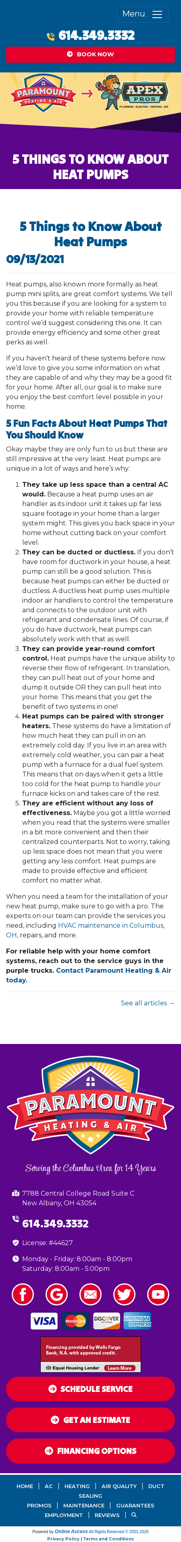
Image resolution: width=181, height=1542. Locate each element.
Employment (64, 1515)
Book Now (90, 54)
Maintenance (83, 1506)
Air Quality (119, 1486)
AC (49, 1486)
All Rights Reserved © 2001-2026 (119, 1532)
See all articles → (148, 1003)
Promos (39, 1506)
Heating (77, 1486)
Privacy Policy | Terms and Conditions (90, 1539)
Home (25, 1486)
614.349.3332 (96, 35)
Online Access (71, 1531)
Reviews (107, 1515)
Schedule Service (90, 1388)
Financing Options (90, 1450)
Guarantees (135, 1506)
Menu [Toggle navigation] (142, 14)
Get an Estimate (90, 1419)
